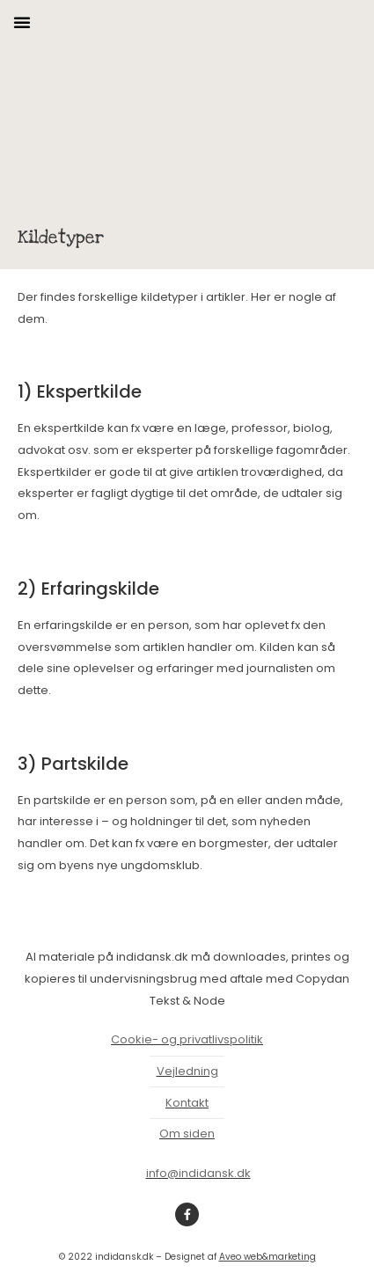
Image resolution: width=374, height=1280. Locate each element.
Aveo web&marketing (267, 1256)
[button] (22, 22)
